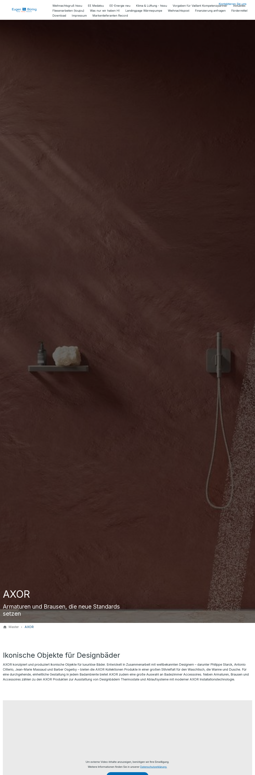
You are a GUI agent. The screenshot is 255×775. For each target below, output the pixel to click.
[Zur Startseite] (27, 10)
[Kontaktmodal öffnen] (230, 3)
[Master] (13, 627)
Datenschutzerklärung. (153, 766)
